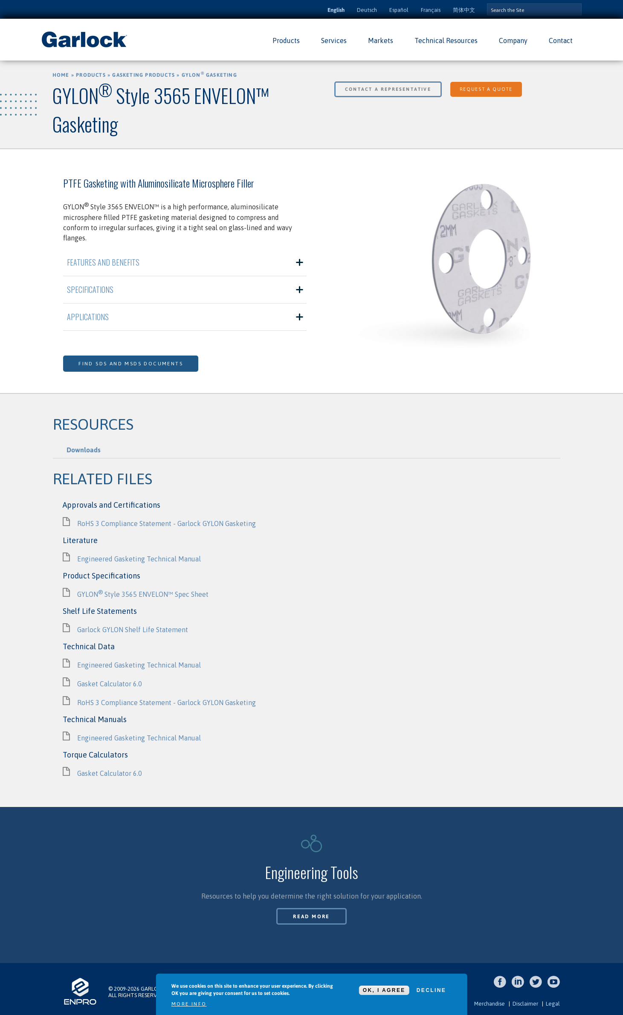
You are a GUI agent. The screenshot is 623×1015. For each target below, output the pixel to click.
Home (61, 75)
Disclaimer (525, 1004)
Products (286, 40)
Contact (561, 40)
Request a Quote (486, 89)
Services (334, 40)
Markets (380, 40)
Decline (431, 990)
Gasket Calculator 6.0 (109, 684)
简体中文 (464, 10)
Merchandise (489, 1004)
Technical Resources (446, 40)
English (336, 10)
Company (513, 40)
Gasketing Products (143, 75)
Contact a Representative (388, 89)
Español (399, 10)
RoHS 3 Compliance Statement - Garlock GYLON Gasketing (166, 523)
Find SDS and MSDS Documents (130, 364)
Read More (311, 917)
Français (430, 10)
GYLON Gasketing (209, 75)
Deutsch (367, 10)
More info (189, 1003)
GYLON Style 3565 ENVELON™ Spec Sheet (143, 594)
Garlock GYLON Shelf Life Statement (132, 629)
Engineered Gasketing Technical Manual (139, 559)
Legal (553, 1004)
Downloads (84, 450)
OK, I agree (384, 990)
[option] (438, 263)
